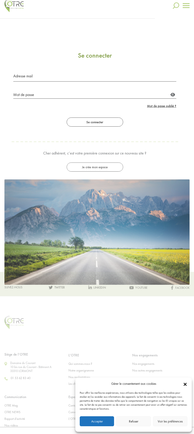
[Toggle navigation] (186, 3)
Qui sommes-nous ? (80, 370)
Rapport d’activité (14, 425)
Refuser (133, 421)
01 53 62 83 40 (17, 385)
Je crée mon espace (95, 186)
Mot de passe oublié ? (161, 121)
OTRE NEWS (12, 419)
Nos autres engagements (147, 377)
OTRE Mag (11, 412)
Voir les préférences (170, 421)
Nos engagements (143, 370)
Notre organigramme (81, 377)
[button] (185, 383)
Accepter (97, 421)
